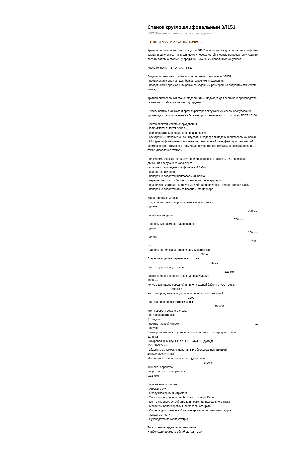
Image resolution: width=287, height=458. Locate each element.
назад (11, 6)
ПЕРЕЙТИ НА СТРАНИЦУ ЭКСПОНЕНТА (174, 41)
